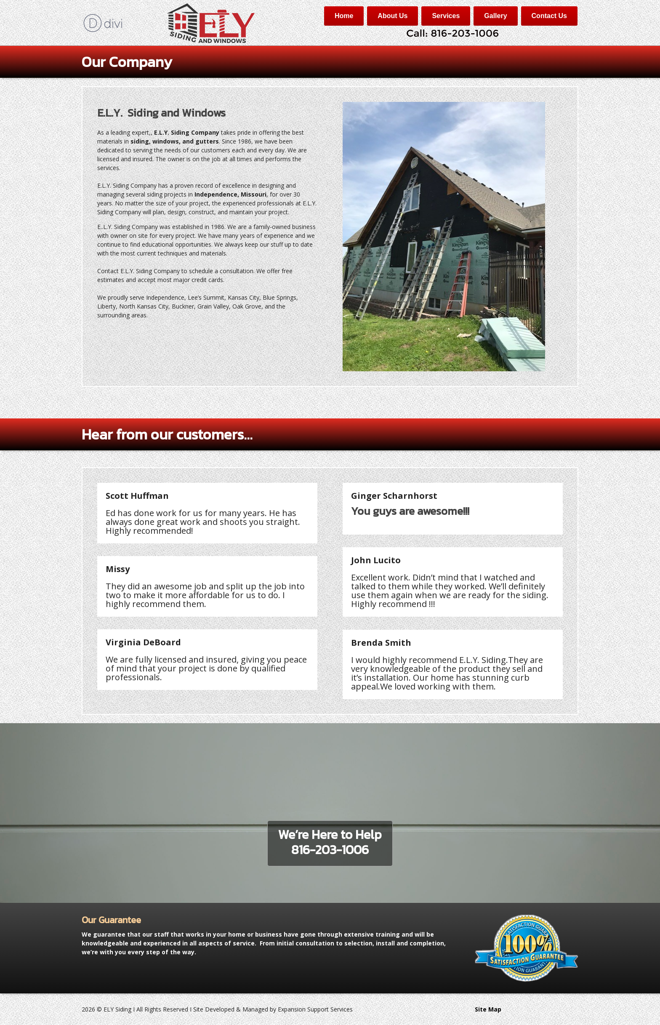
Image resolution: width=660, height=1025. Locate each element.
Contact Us (549, 15)
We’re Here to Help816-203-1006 (330, 842)
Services (446, 15)
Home (344, 15)
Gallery (495, 15)
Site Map (488, 1009)
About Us (392, 15)
